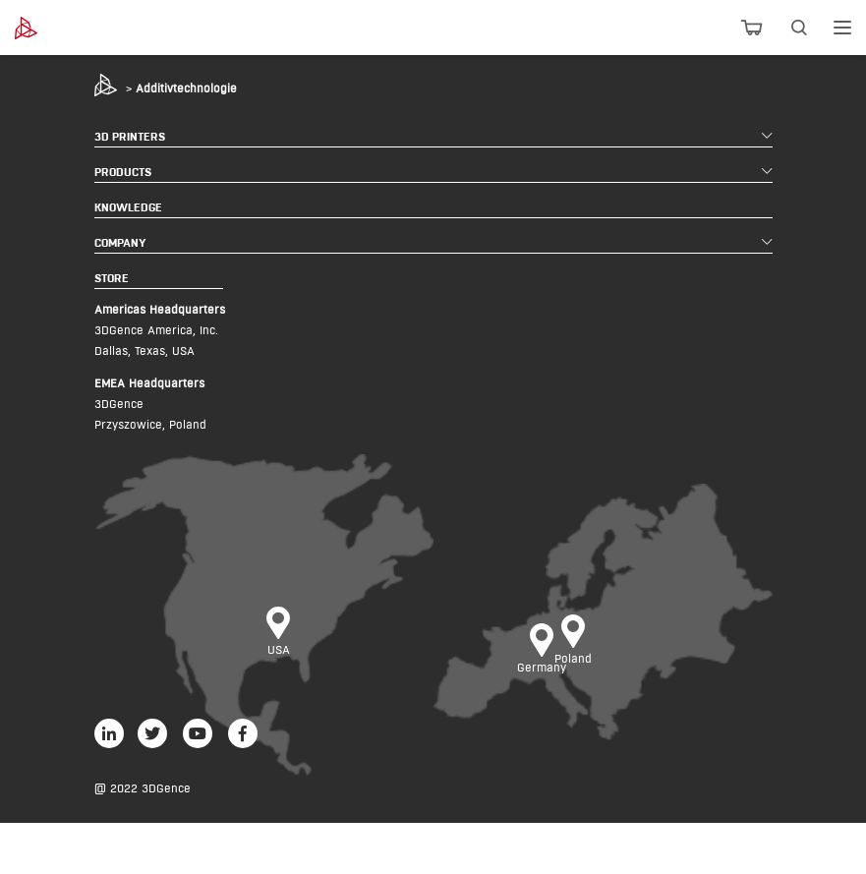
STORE (111, 277)
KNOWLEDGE (128, 207)
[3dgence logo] (78, 28)
